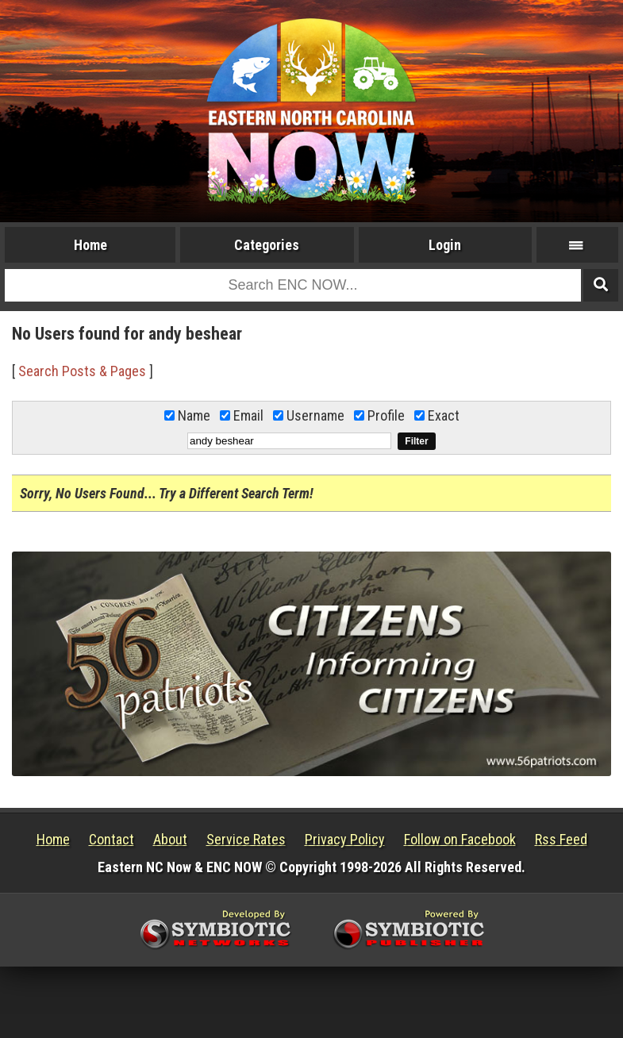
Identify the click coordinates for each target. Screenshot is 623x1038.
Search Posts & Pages (82, 371)
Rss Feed (561, 839)
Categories (266, 244)
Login (445, 244)
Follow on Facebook (460, 839)
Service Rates (246, 839)
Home (90, 244)
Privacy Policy (345, 839)
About (170, 839)
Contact (111, 839)
